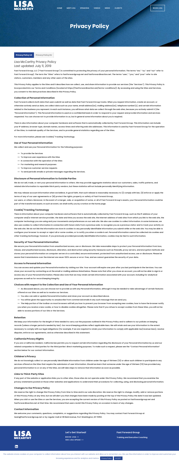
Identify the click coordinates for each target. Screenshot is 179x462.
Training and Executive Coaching (132, 437)
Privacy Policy (106, 458)
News (107, 8)
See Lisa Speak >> (74, 440)
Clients (118, 8)
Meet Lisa (71, 8)
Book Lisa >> (72, 437)
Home (59, 8)
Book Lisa (157, 8)
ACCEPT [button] (118, 458)
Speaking (84, 8)
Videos (97, 8)
